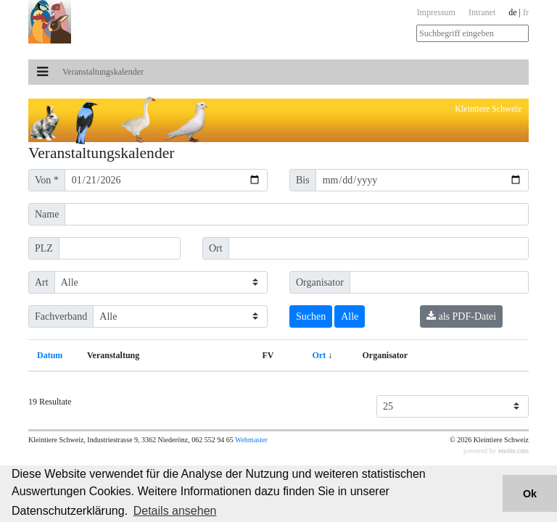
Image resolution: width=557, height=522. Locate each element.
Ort (319, 355)
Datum (49, 355)
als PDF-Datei (461, 316)
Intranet (482, 12)
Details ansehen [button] (175, 511)
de (512, 12)
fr (526, 12)
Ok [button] (530, 494)
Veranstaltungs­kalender (103, 72)
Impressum (436, 12)
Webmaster (251, 440)
